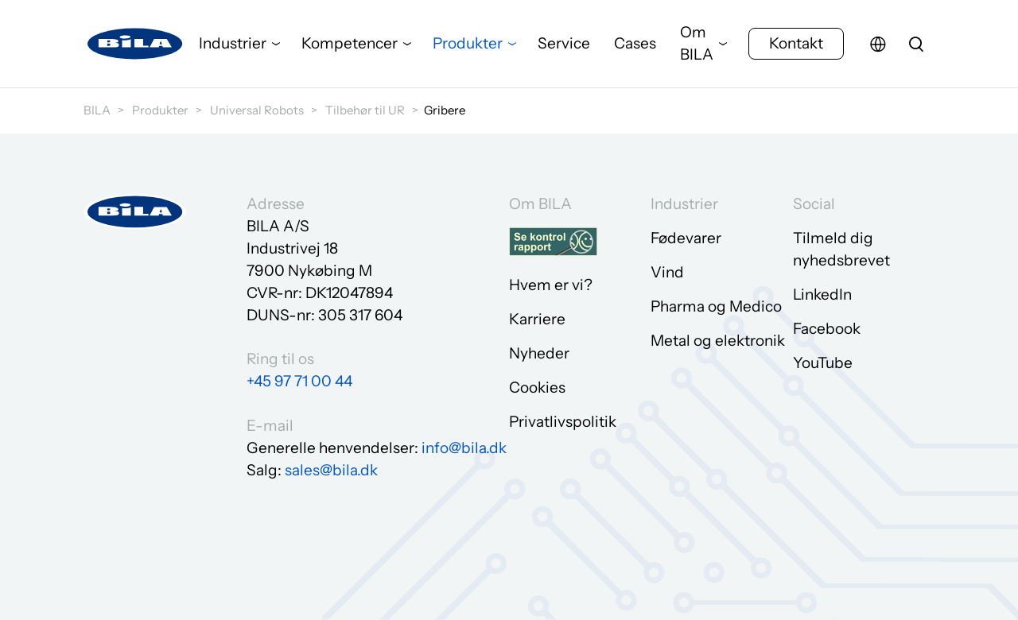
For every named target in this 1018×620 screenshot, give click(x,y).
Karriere (537, 319)
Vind (667, 272)
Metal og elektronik (718, 340)
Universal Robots (257, 110)
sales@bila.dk (331, 470)
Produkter (468, 43)
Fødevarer (686, 238)
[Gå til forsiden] (135, 44)
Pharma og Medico (716, 306)
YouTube (823, 363)
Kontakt (796, 43)
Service (564, 43)
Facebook (827, 329)
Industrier (232, 43)
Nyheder (539, 353)
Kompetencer (349, 43)
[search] (916, 43)
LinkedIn (822, 294)
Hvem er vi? (551, 285)
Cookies (537, 387)
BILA (97, 110)
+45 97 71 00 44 (299, 381)
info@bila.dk (464, 448)
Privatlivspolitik (562, 422)
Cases (635, 43)
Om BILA (696, 43)
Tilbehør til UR (365, 110)
